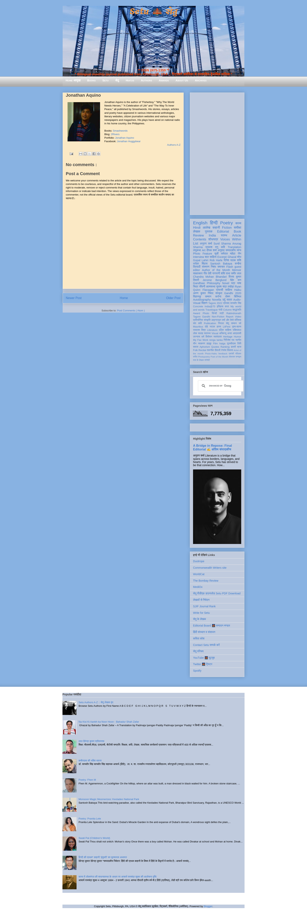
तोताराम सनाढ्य (235, 357)
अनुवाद (221, 250)
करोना (218, 296)
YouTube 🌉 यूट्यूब (204, 657)
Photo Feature (202, 253)
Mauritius (198, 326)
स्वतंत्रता (217, 336)
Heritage (228, 336)
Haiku (237, 289)
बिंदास (205, 263)
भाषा (239, 283)
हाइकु (209, 343)
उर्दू (223, 299)
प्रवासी (219, 289)
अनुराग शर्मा (206, 243)
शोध (239, 256)
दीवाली (217, 350)
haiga (222, 343)
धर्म (202, 336)
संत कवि (197, 323)
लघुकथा (197, 250)
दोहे (206, 326)
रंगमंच (223, 350)
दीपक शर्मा (212, 250)
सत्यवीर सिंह (235, 303)
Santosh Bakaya (221, 263)
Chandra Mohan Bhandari (210, 276)
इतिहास (220, 306)
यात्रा (229, 299)
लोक (195, 333)
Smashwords (120, 130)
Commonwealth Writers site (210, 567)
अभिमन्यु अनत (225, 333)
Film (215, 343)
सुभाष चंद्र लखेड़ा (225, 286)
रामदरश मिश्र (199, 330)
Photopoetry (204, 357)
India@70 (210, 306)
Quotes (215, 347)
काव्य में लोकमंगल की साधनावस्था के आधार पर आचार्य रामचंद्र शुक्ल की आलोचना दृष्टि (118, 876)
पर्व (240, 323)
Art (204, 250)
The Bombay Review (205, 580)
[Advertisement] (217, 153)
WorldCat (198, 574)
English (200, 222)
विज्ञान (204, 303)
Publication (210, 323)
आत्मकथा (210, 286)
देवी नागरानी (214, 273)
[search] (220, 386)
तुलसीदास (231, 343)
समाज (195, 347)
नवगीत (238, 340)
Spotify (197, 670)
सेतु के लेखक (199, 619)
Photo (206, 313)
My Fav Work (200, 340)
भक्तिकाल (237, 330)
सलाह (200, 333)
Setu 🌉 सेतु (153, 11)
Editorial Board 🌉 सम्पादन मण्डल (211, 625)
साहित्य (228, 289)
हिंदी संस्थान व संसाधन (204, 632)
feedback (223, 353)
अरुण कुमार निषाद (203, 293)
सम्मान (208, 296)
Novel (225, 283)
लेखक (196, 231)
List (195, 243)
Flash (229, 266)
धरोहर (196, 263)
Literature (212, 330)
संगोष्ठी (207, 360)
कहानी (216, 227)
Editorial (223, 231)
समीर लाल (236, 273)
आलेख (206, 227)
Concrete (198, 306)
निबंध (213, 266)
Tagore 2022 (215, 303)
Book (237, 231)
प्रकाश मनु (211, 247)
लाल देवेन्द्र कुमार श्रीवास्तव (91, 741)
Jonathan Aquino (124, 137)
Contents (199, 239)
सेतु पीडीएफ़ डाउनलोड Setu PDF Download (216, 593)
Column (227, 309)
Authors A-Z (174, 144)
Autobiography (202, 299)
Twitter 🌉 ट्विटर (202, 664)
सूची (216, 253)
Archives (201, 80)
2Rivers (115, 134)
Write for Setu (201, 612)
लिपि (239, 343)
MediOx (197, 586)
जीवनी (202, 286)
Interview (198, 256)
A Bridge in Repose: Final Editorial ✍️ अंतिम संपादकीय (212, 447)
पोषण (227, 296)
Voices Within (230, 239)
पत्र (233, 283)
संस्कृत (218, 293)
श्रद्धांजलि (237, 309)
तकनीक (210, 350)
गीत (205, 273)
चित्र (195, 286)
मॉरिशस (238, 320)
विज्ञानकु (197, 296)
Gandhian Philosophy (206, 283)
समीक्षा (237, 227)
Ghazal (232, 256)
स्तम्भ (224, 235)
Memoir (236, 270)
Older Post (173, 298)
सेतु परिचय (198, 651)
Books (91, 80)
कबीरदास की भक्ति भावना (90, 760)
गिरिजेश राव (229, 340)
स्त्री (221, 313)
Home (124, 298)
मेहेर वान (235, 280)
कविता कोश (198, 638)
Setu (105, 80)
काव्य (238, 223)
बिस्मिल (237, 296)
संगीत (195, 357)
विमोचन (209, 336)
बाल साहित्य (211, 256)
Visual (214, 333)
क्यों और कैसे (228, 320)
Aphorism (205, 347)
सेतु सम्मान (231, 323)
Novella (216, 299)
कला (227, 306)
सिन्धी (214, 313)
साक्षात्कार (198, 273)
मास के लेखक (198, 360)
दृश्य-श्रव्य (236, 326)
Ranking (224, 347)
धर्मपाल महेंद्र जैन (231, 253)
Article (236, 235)
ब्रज (239, 347)
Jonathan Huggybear (129, 141)
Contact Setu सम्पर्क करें (206, 645)
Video (238, 316)
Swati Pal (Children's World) (94, 838)
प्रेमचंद (226, 303)
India (212, 235)
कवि (223, 247)
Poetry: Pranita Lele (90, 818)
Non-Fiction (218, 316)
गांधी (220, 309)
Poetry (226, 222)
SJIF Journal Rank (204, 606)
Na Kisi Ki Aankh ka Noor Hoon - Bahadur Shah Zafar (109, 721)
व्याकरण (201, 343)
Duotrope (198, 561)
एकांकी (231, 353)
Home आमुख (73, 80)
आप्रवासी (237, 333)
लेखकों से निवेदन (201, 599)
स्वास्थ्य (207, 333)
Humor (237, 336)
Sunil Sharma (222, 243)
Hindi (196, 227)
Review (198, 235)
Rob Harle (216, 260)
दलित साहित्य (225, 330)
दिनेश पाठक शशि (232, 260)
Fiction (227, 227)
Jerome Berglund (214, 280)
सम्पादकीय (231, 250)
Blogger (208, 906)
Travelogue (211, 309)
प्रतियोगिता (198, 320)
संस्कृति (207, 320)
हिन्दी (214, 222)
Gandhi (206, 316)
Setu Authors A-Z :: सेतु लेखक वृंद (96, 702)
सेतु (117, 80)
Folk (195, 350)
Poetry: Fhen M (87, 779)
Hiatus (130, 80)
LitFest (226, 326)
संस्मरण (205, 266)
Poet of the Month (219, 357)
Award (196, 313)
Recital (202, 350)
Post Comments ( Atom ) (131, 310)
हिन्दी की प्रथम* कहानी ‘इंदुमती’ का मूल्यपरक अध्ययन (103, 857)
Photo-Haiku (211, 353)
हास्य (219, 326)
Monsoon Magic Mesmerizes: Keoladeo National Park (109, 799)
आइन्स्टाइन (216, 320)
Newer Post (74, 298)
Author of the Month (216, 270)
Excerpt (222, 256)
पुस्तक (208, 231)
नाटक (212, 326)
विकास (230, 350)
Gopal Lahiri (200, 260)
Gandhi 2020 (232, 293)
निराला (221, 323)
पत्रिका (238, 353)
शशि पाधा (225, 273)
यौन (194, 343)
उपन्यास (196, 336)
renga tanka (216, 340)
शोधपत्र (213, 239)
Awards (164, 80)
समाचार (221, 266)
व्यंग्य (239, 250)
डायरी (233, 347)
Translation (234, 247)
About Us (182, 80)
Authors (146, 80)
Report (229, 316)
